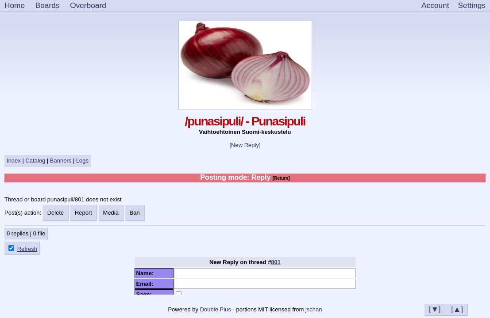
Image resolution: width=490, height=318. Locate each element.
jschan (313, 309)
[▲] (457, 309)
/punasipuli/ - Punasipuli (245, 121)
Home (14, 5)
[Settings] (472, 5)
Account (435, 5)
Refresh (27, 249)
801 (276, 262)
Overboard (88, 5)
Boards (47, 5)
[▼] (435, 309)
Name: (146, 273)
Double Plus (215, 309)
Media (111, 212)
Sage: (145, 294)
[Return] (281, 178)
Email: (146, 283)
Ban (135, 212)
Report (83, 212)
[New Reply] (244, 145)
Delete (55, 212)
